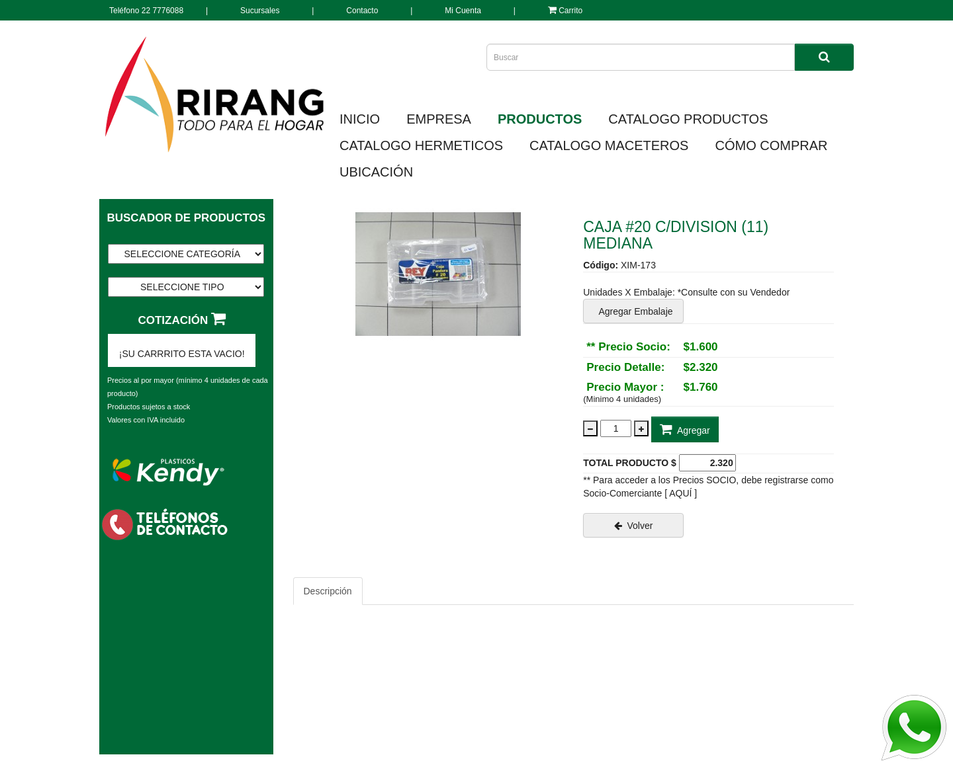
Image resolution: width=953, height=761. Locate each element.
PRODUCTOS (540, 119)
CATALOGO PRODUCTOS (688, 119)
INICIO (360, 119)
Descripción (328, 591)
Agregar (685, 429)
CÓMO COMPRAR (771, 145)
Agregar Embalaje (633, 311)
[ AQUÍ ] (680, 493)
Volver (633, 525)
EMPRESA (438, 119)
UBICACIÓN (376, 172)
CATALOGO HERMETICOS (421, 145)
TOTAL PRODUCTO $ (629, 463)
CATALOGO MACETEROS (608, 145)
